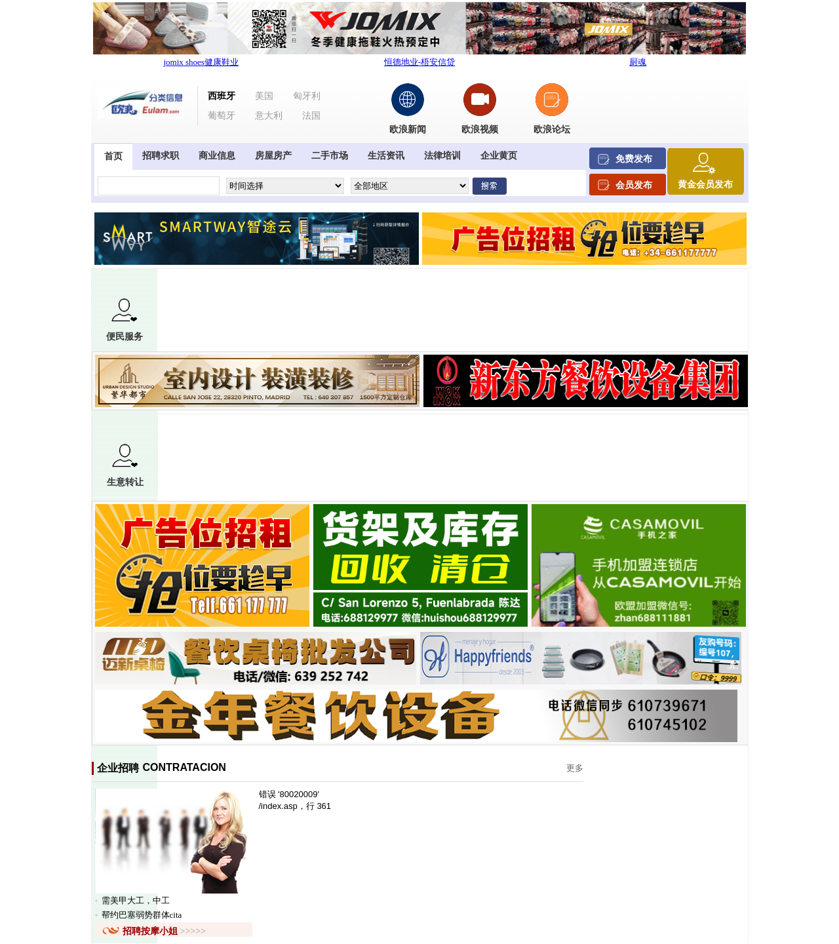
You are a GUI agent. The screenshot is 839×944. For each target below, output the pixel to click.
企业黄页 (498, 156)
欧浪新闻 (407, 129)
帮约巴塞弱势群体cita (142, 915)
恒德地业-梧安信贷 (419, 62)
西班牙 (221, 96)
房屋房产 (273, 156)
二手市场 (329, 156)
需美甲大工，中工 (136, 900)
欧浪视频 (479, 129)
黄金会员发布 (705, 184)
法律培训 (442, 156)
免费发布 (633, 159)
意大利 (269, 116)
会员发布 (633, 185)
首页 (113, 156)
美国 (264, 96)
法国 (311, 116)
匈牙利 (307, 96)
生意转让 (125, 465)
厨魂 (637, 62)
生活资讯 (386, 156)
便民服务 (124, 320)
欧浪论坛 (552, 129)
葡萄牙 (221, 116)
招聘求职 (160, 156)
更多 (574, 768)
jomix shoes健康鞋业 (200, 62)
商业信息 (217, 156)
